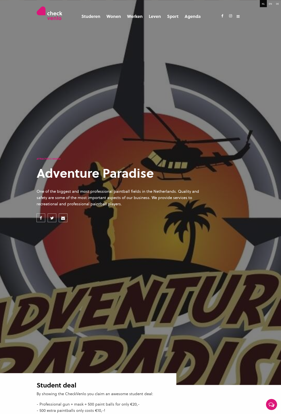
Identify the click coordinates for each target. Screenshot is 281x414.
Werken (135, 16)
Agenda (193, 16)
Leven (155, 16)
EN (270, 4)
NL (263, 4)
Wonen (113, 16)
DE (277, 4)
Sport (172, 16)
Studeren (90, 16)
